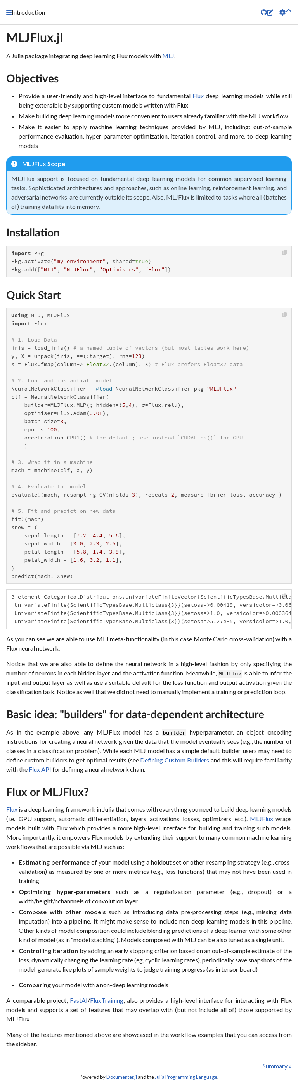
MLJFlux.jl (34, 38)
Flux (198, 95)
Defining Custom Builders (174, 760)
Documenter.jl (121, 1077)
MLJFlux (261, 818)
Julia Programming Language (186, 1077)
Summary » (277, 1066)
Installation (33, 232)
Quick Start (33, 295)
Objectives (32, 78)
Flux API (40, 769)
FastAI (79, 1000)
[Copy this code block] (285, 252)
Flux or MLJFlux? (47, 792)
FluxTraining (106, 1000)
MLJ (168, 55)
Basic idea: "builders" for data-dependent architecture (135, 714)
